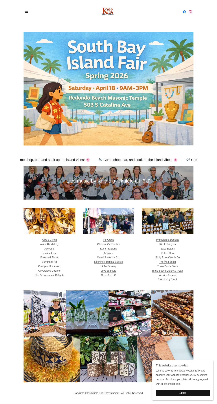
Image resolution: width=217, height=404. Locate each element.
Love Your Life (108, 270)
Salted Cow (167, 253)
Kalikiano (109, 253)
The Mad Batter (167, 262)
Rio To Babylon (167, 244)
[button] (27, 12)
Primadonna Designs (167, 239)
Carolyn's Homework (49, 266)
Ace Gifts (49, 248)
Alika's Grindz (49, 239)
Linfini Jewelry (108, 266)
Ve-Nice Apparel (167, 275)
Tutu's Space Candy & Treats (167, 270)
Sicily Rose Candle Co (167, 257)
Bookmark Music (49, 257)
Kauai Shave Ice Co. (108, 257)
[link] (108, 11)
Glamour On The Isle (108, 244)
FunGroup (108, 239)
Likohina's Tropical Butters (108, 262)
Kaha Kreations (108, 248)
